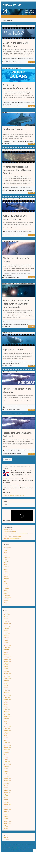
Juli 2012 (6, 795)
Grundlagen (22, 321)
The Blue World (7, 595)
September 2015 (7, 750)
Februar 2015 (7, 761)
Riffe (5, 581)
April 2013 (6, 787)
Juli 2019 (6, 682)
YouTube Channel (21, 485)
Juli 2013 (6, 785)
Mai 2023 (6, 638)
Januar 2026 (6, 613)
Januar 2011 (6, 807)
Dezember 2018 (7, 694)
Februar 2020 (7, 669)
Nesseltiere (6, 578)
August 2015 (6, 752)
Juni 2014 (6, 769)
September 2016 (7, 730)
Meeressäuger (22, 58)
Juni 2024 (6, 630)
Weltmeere (31, 58)
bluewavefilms (7, 58)
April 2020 (6, 666)
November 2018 (7, 695)
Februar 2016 (7, 742)
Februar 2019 (7, 690)
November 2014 (7, 764)
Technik (5, 593)
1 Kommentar (10, 60)
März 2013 (6, 788)
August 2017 (6, 718)
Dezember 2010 (7, 809)
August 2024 (6, 628)
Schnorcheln (6, 588)
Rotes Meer (6, 585)
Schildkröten (6, 586)
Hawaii (5, 564)
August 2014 (6, 766)
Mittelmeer (6, 576)
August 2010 (6, 811)
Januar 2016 (6, 744)
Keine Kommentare (8, 104)
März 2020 (6, 668)
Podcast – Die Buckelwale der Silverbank (17, 390)
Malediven (6, 571)
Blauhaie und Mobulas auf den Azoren (17, 260)
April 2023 (6, 640)
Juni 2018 (6, 704)
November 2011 (7, 804)
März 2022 (6, 652)
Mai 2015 (6, 757)
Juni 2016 (6, 735)
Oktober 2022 (7, 647)
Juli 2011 (6, 806)
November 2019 (7, 675)
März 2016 (6, 740)
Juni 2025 (6, 618)
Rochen (26, 58)
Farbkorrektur (7, 557)
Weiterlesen (31, 62)
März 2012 (6, 800)
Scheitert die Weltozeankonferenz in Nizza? (17, 87)
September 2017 (7, 716)
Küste (5, 567)
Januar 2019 (6, 692)
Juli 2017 (6, 719)
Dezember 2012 (7, 790)
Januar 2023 (6, 644)
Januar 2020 (6, 671)
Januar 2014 (6, 776)
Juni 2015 (6, 756)
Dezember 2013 (7, 778)
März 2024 (6, 632)
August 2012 (6, 794)
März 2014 (6, 773)
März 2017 (6, 723)
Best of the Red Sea (8, 529)
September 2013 (7, 782)
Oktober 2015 (7, 749)
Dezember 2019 (7, 673)
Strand (5, 590)
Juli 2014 (6, 768)
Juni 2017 (6, 721)
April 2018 (6, 706)
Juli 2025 (6, 616)
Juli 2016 (6, 733)
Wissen (4, 60)
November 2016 (7, 726)
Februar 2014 (7, 775)
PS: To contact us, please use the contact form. (13, 495)
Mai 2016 (6, 737)
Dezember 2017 (7, 713)
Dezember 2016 (7, 725)
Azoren (22, 231)
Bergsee (5, 555)
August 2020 (6, 663)
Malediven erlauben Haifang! (10, 531)
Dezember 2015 (7, 745)
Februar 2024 (7, 633)
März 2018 (6, 707)
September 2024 (7, 626)
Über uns (6, 837)
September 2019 (7, 678)
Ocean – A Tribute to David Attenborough (16, 44)
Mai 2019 (6, 685)
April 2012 (6, 799)
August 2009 (6, 825)
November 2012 (7, 792)
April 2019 (6, 687)
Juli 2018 (6, 702)
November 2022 (7, 645)
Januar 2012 (6, 802)
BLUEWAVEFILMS (11, 5)
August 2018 (6, 700)
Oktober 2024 (7, 625)
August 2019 (6, 680)
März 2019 (6, 688)
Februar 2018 (7, 709)
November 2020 (7, 661)
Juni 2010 (6, 814)
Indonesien (24, 361)
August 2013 (6, 783)
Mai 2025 (6, 619)
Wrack (5, 604)
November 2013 (7, 780)
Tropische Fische (7, 597)
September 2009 (7, 823)
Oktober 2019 (7, 676)
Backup (5, 552)
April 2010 (6, 816)
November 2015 (7, 747)
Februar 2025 (7, 621)
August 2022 (6, 649)
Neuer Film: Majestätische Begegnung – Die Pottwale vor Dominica (17, 170)
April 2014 (6, 771)
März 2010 (6, 818)
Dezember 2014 (7, 763)
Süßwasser (6, 592)
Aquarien (6, 548)
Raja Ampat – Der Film (13, 349)
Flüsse (5, 559)
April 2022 (6, 650)
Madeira (5, 569)
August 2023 (6, 637)
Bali (5, 554)
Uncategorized (7, 598)
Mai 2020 (6, 664)
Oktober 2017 (7, 714)
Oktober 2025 (7, 614)
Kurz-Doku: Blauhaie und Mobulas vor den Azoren (15, 217)
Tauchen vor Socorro (13, 129)
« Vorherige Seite (7, 459)
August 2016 (6, 732)
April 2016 (6, 738)
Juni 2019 (6, 683)
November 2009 (7, 821)
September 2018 (7, 699)
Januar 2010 (6, 819)
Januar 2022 (6, 654)
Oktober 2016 (7, 728)
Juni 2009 (6, 828)
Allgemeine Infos (22, 102)
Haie (25, 231)
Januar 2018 (6, 711)
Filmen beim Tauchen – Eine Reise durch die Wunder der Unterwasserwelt (16, 303)
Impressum (6, 839)
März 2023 (6, 642)
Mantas (27, 361)
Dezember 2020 (7, 659)
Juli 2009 (6, 826)
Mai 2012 (6, 797)
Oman (5, 579)
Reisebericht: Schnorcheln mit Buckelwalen (17, 434)
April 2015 (6, 759)
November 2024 (7, 623)
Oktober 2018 (7, 697)
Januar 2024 (6, 635)
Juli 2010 (6, 813)
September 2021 (7, 656)
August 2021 (6, 657)
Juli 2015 (6, 754)
